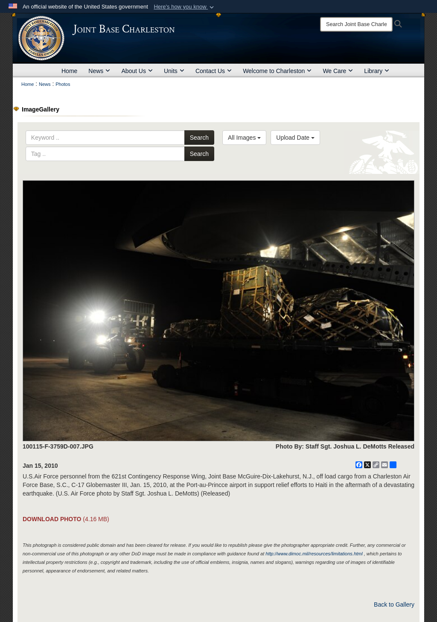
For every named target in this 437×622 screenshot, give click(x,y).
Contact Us (213, 70)
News (99, 70)
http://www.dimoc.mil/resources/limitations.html (313, 553)
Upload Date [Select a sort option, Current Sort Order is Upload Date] (295, 137)
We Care (338, 70)
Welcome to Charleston (277, 70)
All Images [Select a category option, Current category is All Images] (244, 137)
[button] (185, 7)
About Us (137, 70)
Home (69, 70)
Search (199, 137)
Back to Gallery (394, 604)
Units (174, 70)
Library (376, 70)
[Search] (356, 24)
